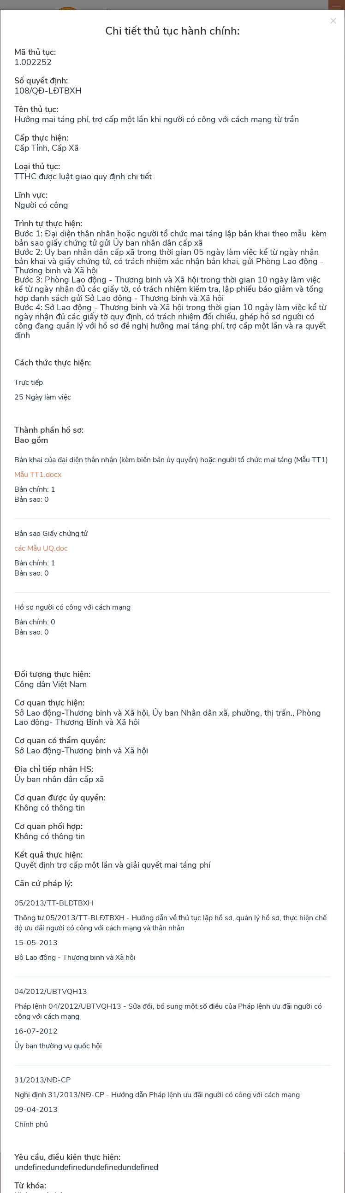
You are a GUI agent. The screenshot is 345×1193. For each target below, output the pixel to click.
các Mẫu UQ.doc (41, 548)
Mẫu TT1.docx (37, 475)
